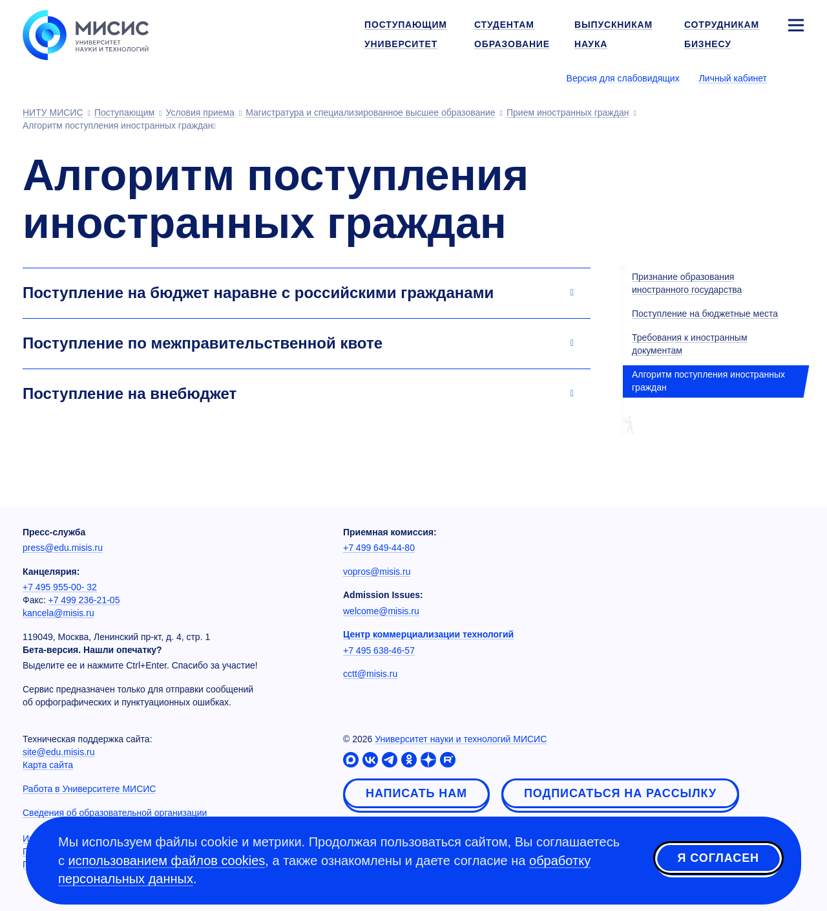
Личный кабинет (733, 78)
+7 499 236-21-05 (84, 600)
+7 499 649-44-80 (379, 547)
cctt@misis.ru (370, 674)
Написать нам (416, 793)
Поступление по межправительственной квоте (202, 343)
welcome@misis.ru (381, 611)
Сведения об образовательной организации (115, 813)
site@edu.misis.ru (58, 752)
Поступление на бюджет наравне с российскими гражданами (258, 292)
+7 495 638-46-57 (379, 650)
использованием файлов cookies (167, 860)
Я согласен (718, 858)
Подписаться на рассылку (620, 793)
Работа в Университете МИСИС (89, 789)
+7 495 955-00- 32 (60, 587)
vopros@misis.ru (376, 571)
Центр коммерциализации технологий (428, 634)
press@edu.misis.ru (63, 547)
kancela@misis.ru (58, 613)
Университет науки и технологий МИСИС (461, 739)
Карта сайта (48, 765)
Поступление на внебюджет (129, 393)
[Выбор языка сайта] (795, 78)
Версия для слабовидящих (623, 78)
